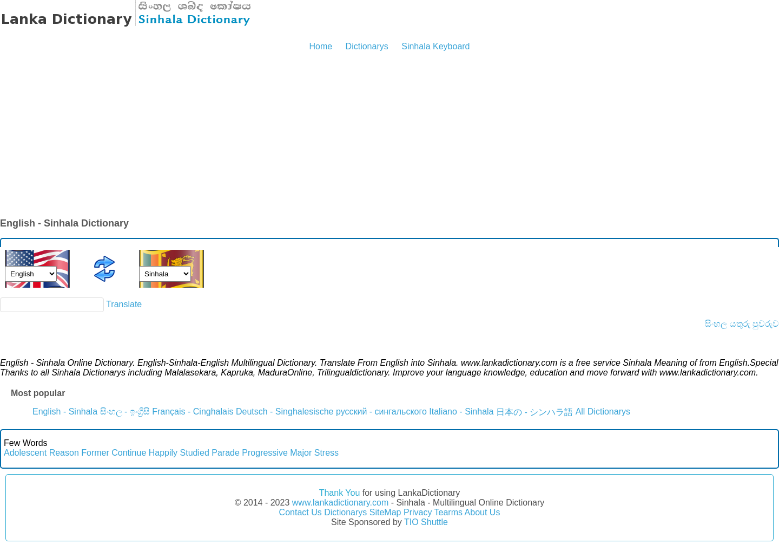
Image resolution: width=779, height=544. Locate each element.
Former (95, 452)
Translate (124, 304)
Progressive (264, 452)
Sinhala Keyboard (435, 46)
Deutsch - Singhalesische (285, 411)
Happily (163, 452)
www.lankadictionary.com (340, 502)
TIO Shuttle (426, 522)
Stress (326, 452)
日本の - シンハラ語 (534, 412)
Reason (64, 452)
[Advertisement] (389, 135)
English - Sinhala (64, 411)
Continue (128, 452)
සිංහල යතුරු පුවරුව (742, 323)
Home (320, 46)
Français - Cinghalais (192, 411)
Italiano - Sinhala (461, 411)
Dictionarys (367, 46)
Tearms (448, 512)
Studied (194, 452)
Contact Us (300, 512)
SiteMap (385, 512)
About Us (482, 512)
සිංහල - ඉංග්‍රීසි (125, 411)
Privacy (418, 512)
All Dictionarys (603, 411)
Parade (226, 452)
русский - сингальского (381, 411)
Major (301, 452)
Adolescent (25, 452)
